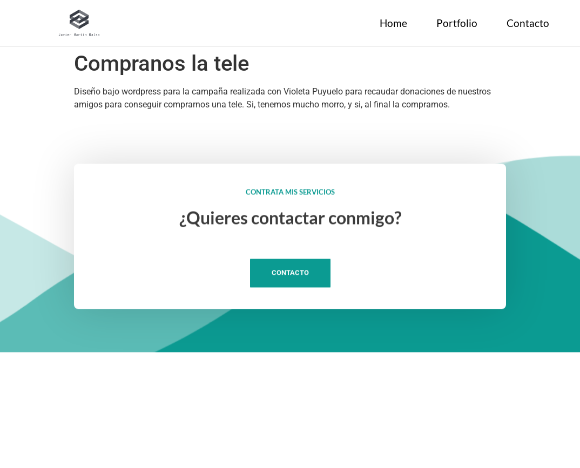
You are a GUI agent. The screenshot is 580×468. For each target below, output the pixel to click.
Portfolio (456, 23)
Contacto (528, 23)
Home (393, 23)
